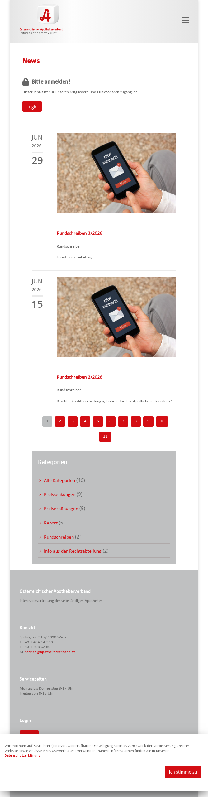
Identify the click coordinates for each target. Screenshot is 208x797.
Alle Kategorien (59, 480)
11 (105, 436)
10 (162, 421)
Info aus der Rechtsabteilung (73, 551)
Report (51, 523)
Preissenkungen (59, 494)
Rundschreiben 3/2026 (79, 233)
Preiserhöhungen (61, 508)
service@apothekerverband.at (50, 652)
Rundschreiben (59, 537)
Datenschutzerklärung (22, 756)
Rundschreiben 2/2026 (79, 377)
